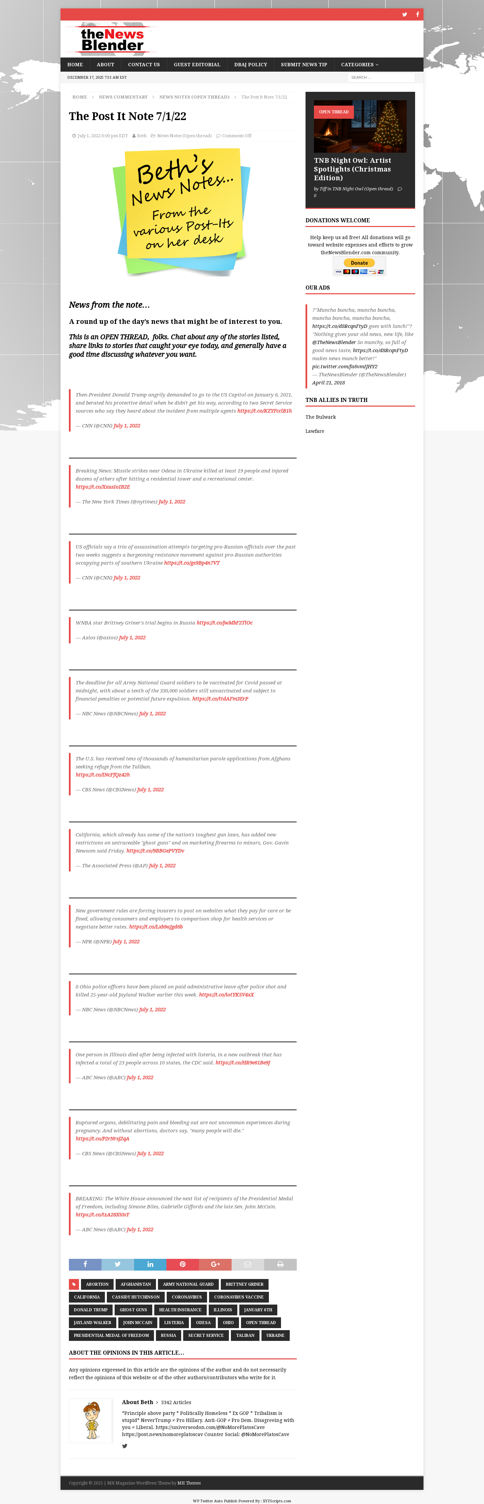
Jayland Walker (92, 1322)
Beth (142, 135)
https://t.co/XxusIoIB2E (103, 487)
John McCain (137, 1322)
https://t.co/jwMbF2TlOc (224, 622)
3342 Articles (176, 1402)
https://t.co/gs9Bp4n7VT (191, 563)
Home (75, 64)
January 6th (258, 1309)
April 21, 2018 (328, 382)
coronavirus (187, 1296)
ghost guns (133, 1309)
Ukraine (276, 1335)
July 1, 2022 (127, 425)
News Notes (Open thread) (184, 135)
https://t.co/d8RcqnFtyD (339, 326)
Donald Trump (91, 1309)
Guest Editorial (197, 64)
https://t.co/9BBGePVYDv (155, 851)
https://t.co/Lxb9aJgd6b (156, 927)
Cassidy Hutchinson (136, 1296)
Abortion (97, 1284)
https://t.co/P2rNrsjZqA (102, 1138)
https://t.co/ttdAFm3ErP (220, 698)
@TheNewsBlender (334, 342)
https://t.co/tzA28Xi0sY (102, 1214)
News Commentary (123, 96)
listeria (174, 1322)
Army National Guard (188, 1284)
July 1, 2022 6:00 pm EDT (103, 135)
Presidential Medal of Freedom (111, 1335)
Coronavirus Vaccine (239, 1296)
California (87, 1296)
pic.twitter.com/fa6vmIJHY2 (344, 366)
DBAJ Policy (250, 64)
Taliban (245, 1335)
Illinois (223, 1309)
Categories (357, 64)
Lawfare (315, 431)
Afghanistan (136, 1284)
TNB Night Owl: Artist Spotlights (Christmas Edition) (352, 169)
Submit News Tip (304, 64)
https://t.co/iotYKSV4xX (226, 994)
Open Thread (261, 1322)
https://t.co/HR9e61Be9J (242, 1062)
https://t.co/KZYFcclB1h (264, 411)
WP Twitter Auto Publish (215, 1501)
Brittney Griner (245, 1284)
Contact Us (144, 64)
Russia (168, 1335)
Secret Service (206, 1335)
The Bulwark (321, 416)
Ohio (228, 1322)
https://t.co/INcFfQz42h (103, 775)
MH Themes (189, 1482)
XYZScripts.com (277, 1501)
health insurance (180, 1309)
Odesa (203, 1322)
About (105, 64)
